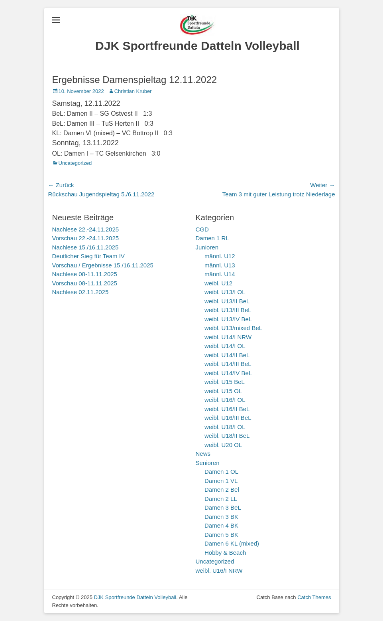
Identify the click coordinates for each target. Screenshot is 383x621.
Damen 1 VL (221, 480)
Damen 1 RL (212, 238)
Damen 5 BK (221, 534)
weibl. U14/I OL (225, 345)
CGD (202, 229)
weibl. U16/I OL (225, 399)
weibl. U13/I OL (225, 292)
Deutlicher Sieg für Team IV (88, 256)
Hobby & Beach (225, 552)
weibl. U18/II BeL (226, 435)
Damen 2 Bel (221, 489)
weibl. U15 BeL (224, 381)
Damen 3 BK (221, 516)
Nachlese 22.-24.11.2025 (85, 229)
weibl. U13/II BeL (226, 301)
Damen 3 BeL (222, 507)
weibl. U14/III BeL (227, 363)
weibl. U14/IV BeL (228, 373)
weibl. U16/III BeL (227, 417)
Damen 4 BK (221, 525)
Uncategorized (75, 163)
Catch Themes (314, 597)
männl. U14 (219, 274)
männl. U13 (219, 265)
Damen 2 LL (220, 498)
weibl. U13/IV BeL (228, 319)
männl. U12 (219, 256)
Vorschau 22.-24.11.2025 (85, 238)
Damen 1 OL (221, 471)
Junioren (207, 247)
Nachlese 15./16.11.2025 (85, 247)
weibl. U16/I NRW (219, 570)
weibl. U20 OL (223, 444)
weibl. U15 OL (223, 391)
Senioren (208, 462)
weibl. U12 (218, 283)
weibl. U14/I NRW (227, 337)
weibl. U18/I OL (225, 426)
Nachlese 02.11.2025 (80, 292)
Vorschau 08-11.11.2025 (84, 283)
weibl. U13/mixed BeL (233, 327)
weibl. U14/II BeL (226, 355)
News (203, 453)
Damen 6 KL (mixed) (231, 543)
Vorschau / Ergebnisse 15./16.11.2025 (102, 265)
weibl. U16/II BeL (226, 408)
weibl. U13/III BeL (227, 310)
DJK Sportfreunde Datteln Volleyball (197, 45)
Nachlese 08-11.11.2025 (84, 274)
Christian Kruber (133, 91)
